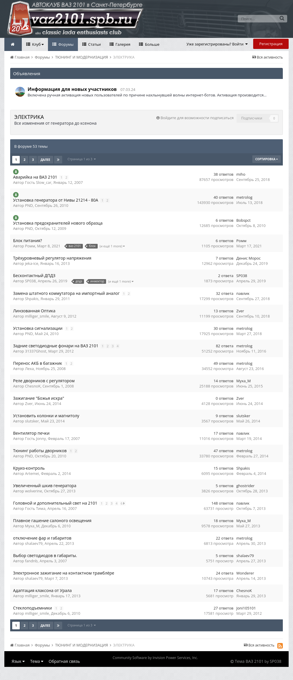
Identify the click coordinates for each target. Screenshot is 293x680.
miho (240, 174)
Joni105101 (246, 608)
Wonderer (245, 573)
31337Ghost (35, 351)
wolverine (33, 491)
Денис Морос (248, 258)
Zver (240, 310)
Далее (45, 160)
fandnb (31, 560)
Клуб (37, 44)
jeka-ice (31, 263)
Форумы (65, 44)
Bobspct (243, 220)
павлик (242, 293)
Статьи (94, 44)
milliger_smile (37, 316)
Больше (151, 44)
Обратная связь (64, 661)
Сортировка (266, 159)
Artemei (32, 473)
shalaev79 (34, 543)
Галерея (123, 44)
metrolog (244, 197)
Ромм (30, 246)
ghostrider (245, 485)
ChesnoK (32, 386)
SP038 (30, 280)
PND (29, 205)
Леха (29, 368)
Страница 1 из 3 (81, 159)
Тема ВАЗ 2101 (249, 661)
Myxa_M (243, 380)
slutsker (32, 421)
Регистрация (271, 43)
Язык (18, 661)
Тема (36, 661)
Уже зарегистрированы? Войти (217, 44)
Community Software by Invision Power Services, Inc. (155, 657)
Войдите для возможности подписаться (196, 117)
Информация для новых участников (72, 89)
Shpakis (32, 298)
